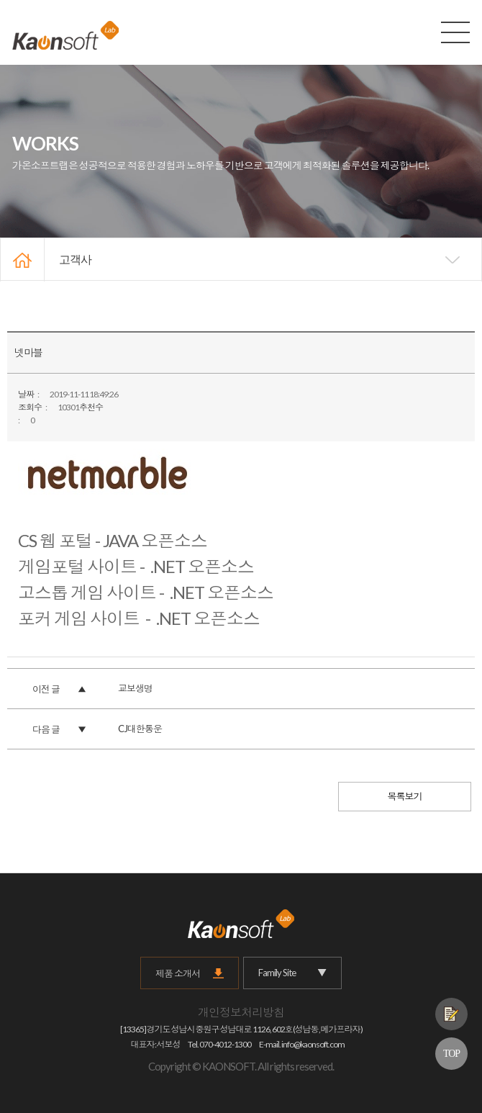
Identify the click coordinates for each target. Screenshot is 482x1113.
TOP (451, 1053)
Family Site (292, 972)
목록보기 (405, 796)
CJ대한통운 (140, 728)
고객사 (75, 259)
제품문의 (451, 1014)
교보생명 (135, 688)
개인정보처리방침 (241, 1012)
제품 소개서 (177, 973)
